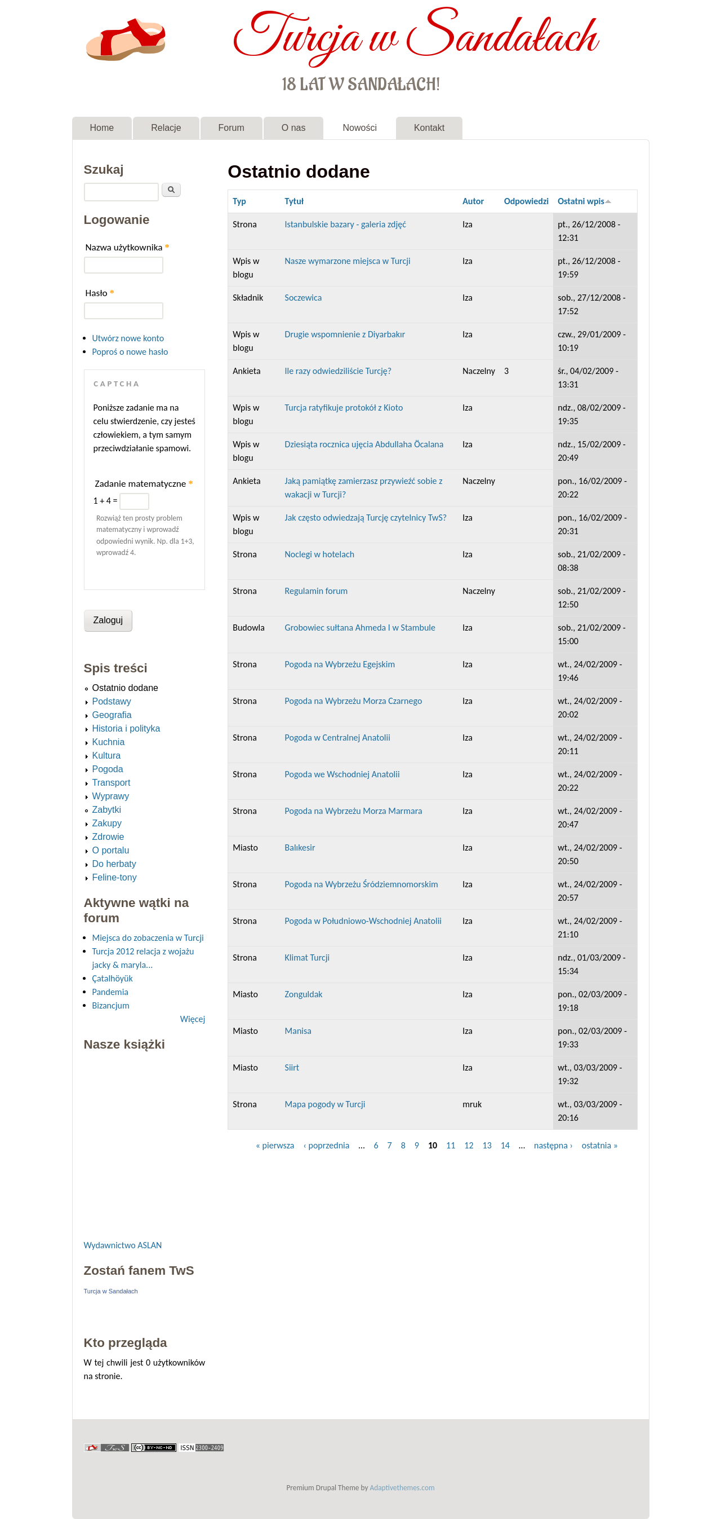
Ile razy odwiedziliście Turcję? (338, 371)
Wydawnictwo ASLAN (123, 1245)
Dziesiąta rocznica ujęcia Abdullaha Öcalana (364, 444)
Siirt (292, 1067)
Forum (231, 128)
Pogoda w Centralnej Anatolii (337, 737)
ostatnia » (600, 1145)
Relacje (166, 128)
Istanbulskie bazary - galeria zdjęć (345, 224)
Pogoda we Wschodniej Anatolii (342, 774)
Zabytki (107, 809)
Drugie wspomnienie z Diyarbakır (345, 334)
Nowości (359, 128)
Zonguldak (304, 994)
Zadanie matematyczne (144, 484)
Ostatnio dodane (125, 688)
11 (450, 1145)
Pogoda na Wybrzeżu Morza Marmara (353, 810)
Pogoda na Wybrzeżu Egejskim (340, 664)
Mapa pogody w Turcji (325, 1104)
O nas (294, 128)
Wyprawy (111, 796)
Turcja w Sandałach (414, 38)
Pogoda (107, 769)
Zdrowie (108, 837)
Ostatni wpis (585, 201)
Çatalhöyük (112, 978)
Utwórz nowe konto (128, 338)
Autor (473, 201)
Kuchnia (108, 742)
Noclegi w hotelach (320, 554)
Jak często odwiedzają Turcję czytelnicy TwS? (366, 517)
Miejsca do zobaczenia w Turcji (148, 937)
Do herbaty (114, 864)
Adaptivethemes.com (402, 1487)
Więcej (192, 1019)
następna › (553, 1145)
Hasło (100, 293)
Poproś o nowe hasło (130, 351)
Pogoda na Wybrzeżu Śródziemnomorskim (361, 884)
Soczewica (303, 297)
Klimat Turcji (307, 957)
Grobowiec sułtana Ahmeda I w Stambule (360, 627)
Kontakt (429, 128)
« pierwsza (275, 1145)
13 (487, 1145)
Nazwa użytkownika (128, 247)
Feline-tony (114, 877)
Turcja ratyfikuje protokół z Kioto (344, 407)
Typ (239, 201)
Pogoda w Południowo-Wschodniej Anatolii (363, 920)
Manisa (298, 1030)
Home (102, 128)
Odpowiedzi (526, 201)
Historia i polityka (126, 728)
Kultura (106, 755)
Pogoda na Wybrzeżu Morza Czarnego (353, 700)
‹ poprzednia (326, 1145)
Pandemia (110, 992)
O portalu (111, 850)
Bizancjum (111, 1005)
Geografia (112, 715)
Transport (111, 782)
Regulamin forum (316, 590)
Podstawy (111, 701)
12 (468, 1145)
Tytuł (294, 201)
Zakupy (107, 823)
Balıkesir (300, 847)
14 (505, 1145)
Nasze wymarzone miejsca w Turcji (348, 261)
